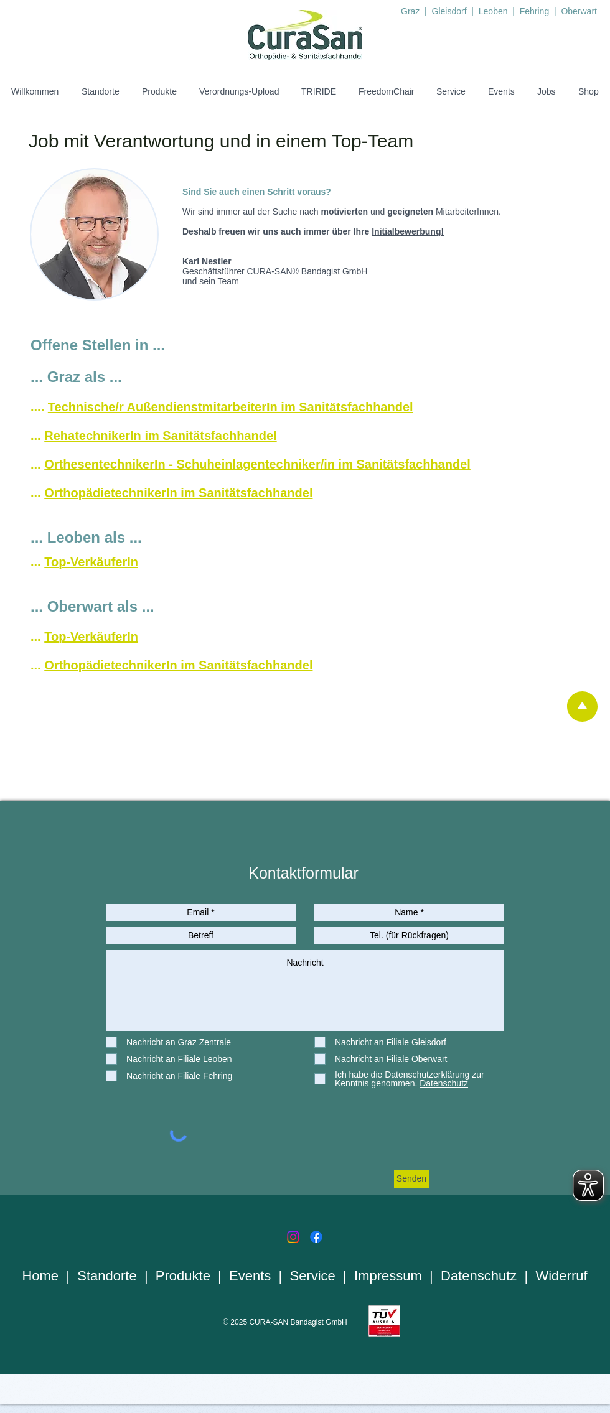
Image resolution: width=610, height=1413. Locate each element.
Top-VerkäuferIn (91, 562)
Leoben (493, 11)
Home (40, 1276)
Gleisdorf (450, 11)
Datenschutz (479, 1276)
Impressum (388, 1276)
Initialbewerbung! (408, 231)
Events (250, 1276)
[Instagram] (293, 1237)
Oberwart (579, 11)
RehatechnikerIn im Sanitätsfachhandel (160, 435)
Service (313, 1276)
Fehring (535, 11)
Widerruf (561, 1276)
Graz (410, 11)
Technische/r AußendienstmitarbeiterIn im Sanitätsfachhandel (230, 407)
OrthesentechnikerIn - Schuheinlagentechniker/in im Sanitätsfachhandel (257, 464)
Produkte (183, 1276)
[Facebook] (316, 1237)
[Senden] (411, 1179)
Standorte (106, 1276)
